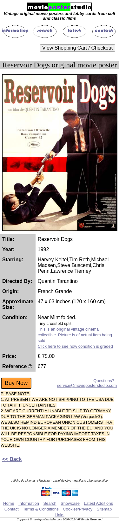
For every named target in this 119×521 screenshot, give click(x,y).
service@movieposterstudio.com (87, 385)
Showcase (70, 503)
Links (59, 514)
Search (49, 503)
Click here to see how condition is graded (75, 346)
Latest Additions (98, 503)
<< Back (12, 459)
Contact (11, 509)
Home (8, 503)
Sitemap (104, 509)
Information (28, 503)
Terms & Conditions (41, 509)
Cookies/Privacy (77, 509)
